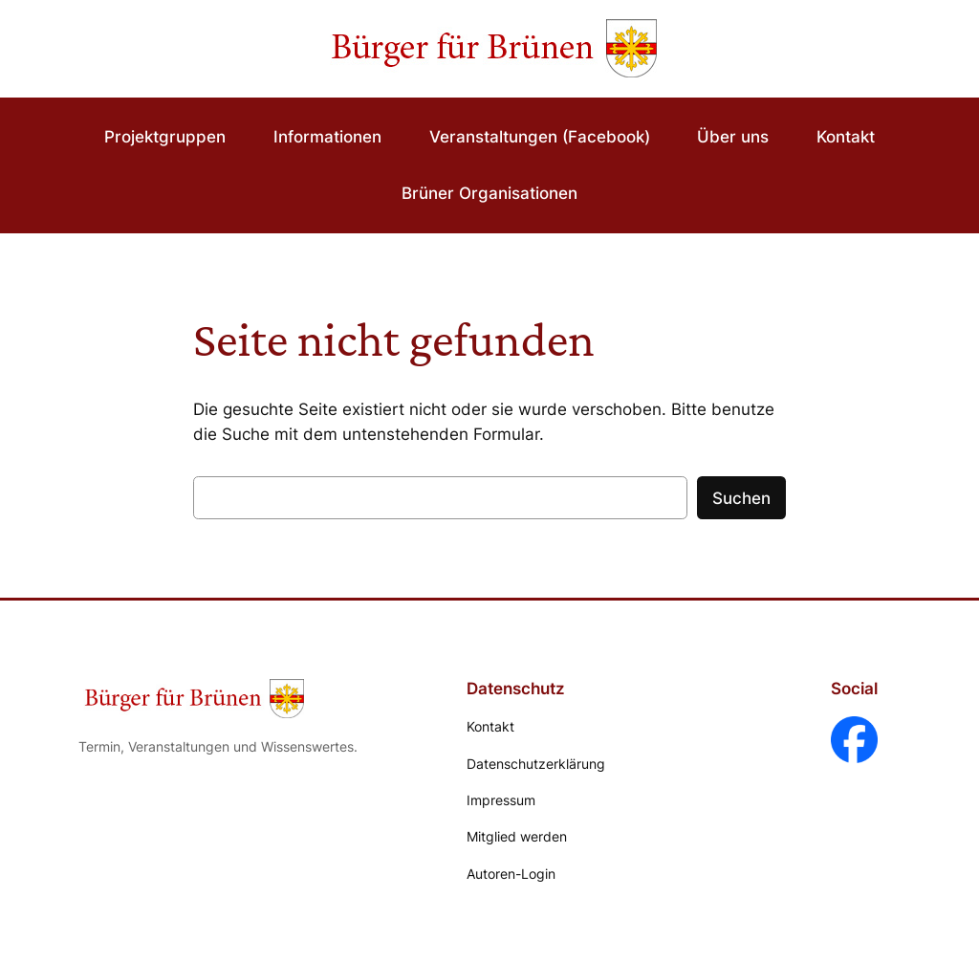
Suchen (741, 498)
